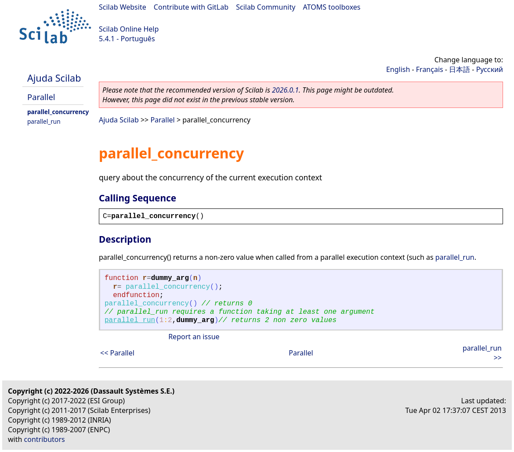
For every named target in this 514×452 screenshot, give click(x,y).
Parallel (41, 96)
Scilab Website (122, 7)
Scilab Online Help (129, 29)
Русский (489, 69)
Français (429, 69)
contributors (44, 439)
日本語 (459, 69)
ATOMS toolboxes (332, 7)
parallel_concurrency (58, 112)
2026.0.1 (285, 90)
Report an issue (193, 336)
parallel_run (44, 121)
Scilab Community (265, 7)
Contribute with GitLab (191, 7)
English (398, 69)
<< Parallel (117, 353)
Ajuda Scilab (54, 78)
